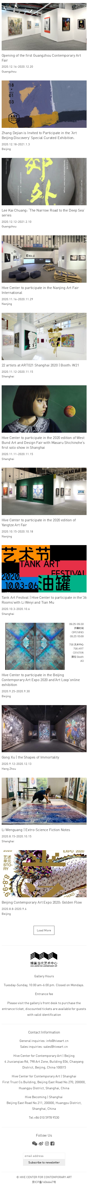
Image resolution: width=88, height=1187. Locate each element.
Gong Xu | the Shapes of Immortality (30, 757)
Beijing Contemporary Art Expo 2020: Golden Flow (42, 903)
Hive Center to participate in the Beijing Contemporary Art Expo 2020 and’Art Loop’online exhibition (41, 680)
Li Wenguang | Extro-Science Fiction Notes (36, 830)
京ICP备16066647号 (44, 1182)
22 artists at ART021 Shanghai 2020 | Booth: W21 (40, 365)
